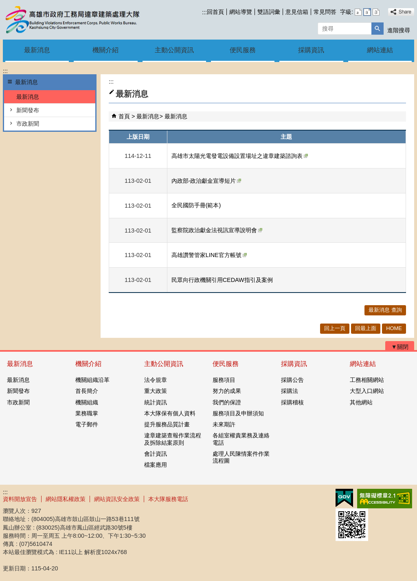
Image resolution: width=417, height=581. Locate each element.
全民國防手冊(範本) (196, 205)
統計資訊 (155, 402)
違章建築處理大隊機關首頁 (71, 19)
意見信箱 (296, 12)
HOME (394, 328)
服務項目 (224, 380)
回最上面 (365, 328)
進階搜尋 (398, 30)
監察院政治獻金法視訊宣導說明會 (216, 230)
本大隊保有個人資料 (169, 413)
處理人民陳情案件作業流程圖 (241, 457)
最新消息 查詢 (385, 310)
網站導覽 (240, 12)
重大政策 (155, 391)
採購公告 (292, 380)
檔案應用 (155, 464)
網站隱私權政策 (66, 499)
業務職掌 (86, 413)
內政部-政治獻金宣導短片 (206, 180)
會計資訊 (155, 453)
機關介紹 (105, 50)
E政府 (344, 498)
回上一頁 (334, 328)
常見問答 (325, 12)
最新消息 (37, 50)
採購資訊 (311, 50)
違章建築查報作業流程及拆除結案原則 (172, 439)
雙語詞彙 (268, 12)
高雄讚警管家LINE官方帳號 (209, 255)
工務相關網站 (367, 380)
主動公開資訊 (174, 50)
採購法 (289, 391)
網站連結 (380, 50)
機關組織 (86, 402)
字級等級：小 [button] (358, 12)
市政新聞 (27, 123)
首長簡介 (86, 391)
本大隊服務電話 (168, 499)
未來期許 (224, 424)
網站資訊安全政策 (117, 499)
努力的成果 (227, 391)
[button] (377, 28)
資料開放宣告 (20, 499)
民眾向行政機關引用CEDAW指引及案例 (222, 280)
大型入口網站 (367, 391)
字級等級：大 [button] (376, 12)
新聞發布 (27, 110)
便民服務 (243, 50)
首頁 (124, 116)
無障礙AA (384, 498)
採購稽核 (292, 402)
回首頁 (215, 12)
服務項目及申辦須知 (238, 413)
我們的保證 (227, 402)
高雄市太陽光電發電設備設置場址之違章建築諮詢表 (239, 156)
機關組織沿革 (92, 380)
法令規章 (155, 380)
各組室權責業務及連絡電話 (241, 439)
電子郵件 (86, 424)
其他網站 (361, 402)
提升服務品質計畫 (167, 424)
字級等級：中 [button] (367, 12)
